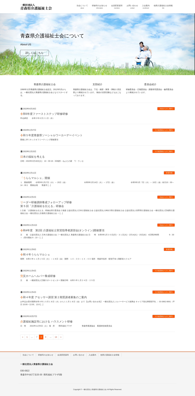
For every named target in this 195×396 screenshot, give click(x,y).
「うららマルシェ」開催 (35, 177)
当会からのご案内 (166, 109)
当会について (28, 355)
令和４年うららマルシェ (35, 254)
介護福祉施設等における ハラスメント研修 (46, 321)
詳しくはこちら (34, 52)
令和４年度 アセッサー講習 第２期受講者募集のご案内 (53, 297)
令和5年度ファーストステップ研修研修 (44, 113)
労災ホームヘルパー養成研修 (38, 275)
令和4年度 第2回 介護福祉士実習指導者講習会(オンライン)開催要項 (62, 230)
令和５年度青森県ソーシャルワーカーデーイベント (51, 135)
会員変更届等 (63, 355)
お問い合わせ (78, 355)
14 (56, 337)
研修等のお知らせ (45, 355)
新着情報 (169, 173)
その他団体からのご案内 (164, 130)
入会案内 (92, 355)
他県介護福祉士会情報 (109, 355)
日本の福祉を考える (32, 156)
